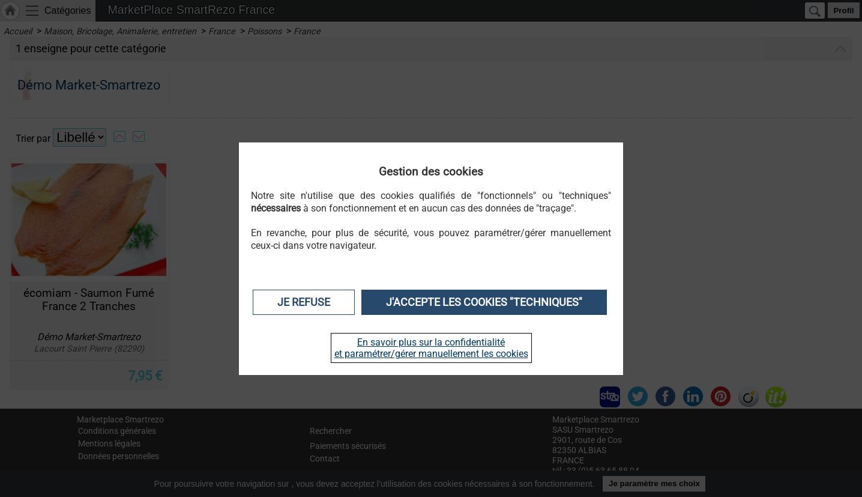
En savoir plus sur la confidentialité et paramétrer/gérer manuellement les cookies (431, 348)
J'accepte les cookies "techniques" (484, 302)
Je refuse (303, 302)
